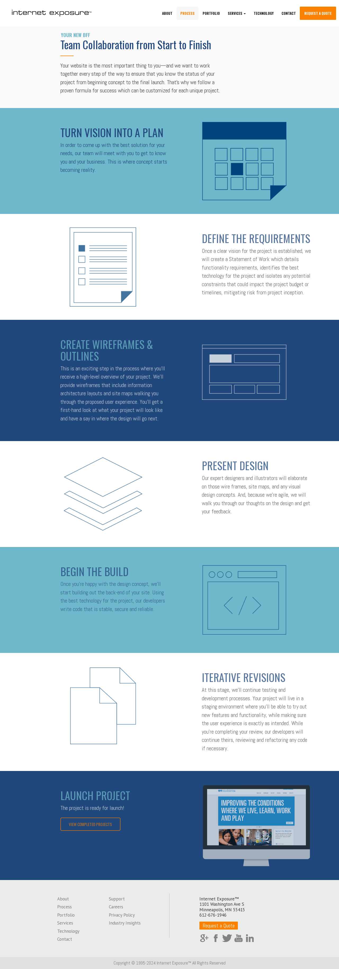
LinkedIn (250, 938)
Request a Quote (318, 13)
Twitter (227, 938)
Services (65, 923)
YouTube (238, 938)
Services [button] (237, 13)
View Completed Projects (90, 824)
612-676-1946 (212, 915)
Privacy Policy (122, 915)
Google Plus (204, 938)
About (167, 13)
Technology (264, 13)
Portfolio (211, 13)
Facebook (216, 938)
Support (117, 899)
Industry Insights (125, 923)
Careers (116, 907)
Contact (289, 13)
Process (187, 13)
